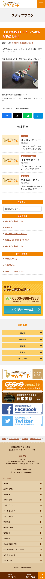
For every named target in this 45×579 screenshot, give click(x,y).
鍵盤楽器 (22, 339)
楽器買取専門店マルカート (22, 446)
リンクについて (9, 555)
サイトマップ (8, 560)
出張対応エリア (9, 505)
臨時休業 (8, 227)
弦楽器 (22, 333)
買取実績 (6, 538)
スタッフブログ (14, 439)
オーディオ (22, 359)
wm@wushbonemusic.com (25, 472)
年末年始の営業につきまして (16, 221)
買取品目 (6, 494)
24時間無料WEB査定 (22, 309)
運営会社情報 (8, 527)
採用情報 (6, 533)
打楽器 (22, 352)
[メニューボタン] (41, 4)
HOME (4, 439)
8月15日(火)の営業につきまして (17, 240)
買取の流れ (7, 500)
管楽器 (22, 346)
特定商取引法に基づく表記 (13, 549)
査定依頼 (6, 522)
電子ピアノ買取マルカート (15, 271)
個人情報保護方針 (10, 544)
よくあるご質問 (9, 511)
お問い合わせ (8, 516)
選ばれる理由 (8, 488)
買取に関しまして (26, 43)
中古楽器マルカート (12, 259)
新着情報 (15, 43)
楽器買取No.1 (10, 265)
